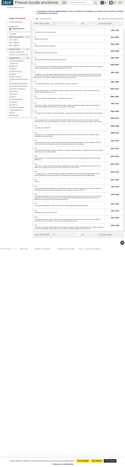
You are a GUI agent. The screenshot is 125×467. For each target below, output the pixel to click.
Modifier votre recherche (17, 18)
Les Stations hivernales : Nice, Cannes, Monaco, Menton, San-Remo (56, 84)
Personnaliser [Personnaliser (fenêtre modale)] (110, 461)
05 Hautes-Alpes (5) (15, 71)
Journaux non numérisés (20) (18, 54)
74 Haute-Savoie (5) (15, 77)
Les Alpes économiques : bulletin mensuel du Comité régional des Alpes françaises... (62, 205)
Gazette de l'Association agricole (45, 46)
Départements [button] (14, 58)
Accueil (9, 7)
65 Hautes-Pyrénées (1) (16, 107)
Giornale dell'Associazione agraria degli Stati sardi (50, 59)
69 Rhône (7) (13, 66)
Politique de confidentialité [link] (62, 464)
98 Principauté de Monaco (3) (18, 83)
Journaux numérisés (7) (16, 52)
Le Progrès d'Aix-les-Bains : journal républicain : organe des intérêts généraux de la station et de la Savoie (69, 113)
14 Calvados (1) (14, 91)
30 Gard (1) (12, 97)
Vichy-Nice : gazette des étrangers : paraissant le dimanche (54, 98)
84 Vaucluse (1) (14, 115)
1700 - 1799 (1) (13, 40)
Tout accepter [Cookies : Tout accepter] (83, 461)
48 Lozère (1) (13, 105)
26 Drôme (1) (13, 94)
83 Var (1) (12, 112)
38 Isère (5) (12, 74)
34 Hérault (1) (13, 102)
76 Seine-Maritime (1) (16, 110)
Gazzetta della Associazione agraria (46, 53)
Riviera (37, 181)
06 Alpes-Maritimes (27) (16, 61)
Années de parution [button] (16, 37)
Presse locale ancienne (36, 2)
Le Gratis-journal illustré (42, 128)
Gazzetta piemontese (41, 39)
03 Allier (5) (12, 69)
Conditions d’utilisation (42, 249)
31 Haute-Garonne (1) (16, 99)
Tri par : (36, 23)
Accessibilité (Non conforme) (66, 249)
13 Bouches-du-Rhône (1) (17, 89)
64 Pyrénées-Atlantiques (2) (18, 86)
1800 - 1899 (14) (14, 42)
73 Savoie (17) (13, 63)
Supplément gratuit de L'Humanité (46, 212)
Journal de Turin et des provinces (45, 32)
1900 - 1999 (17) (14, 45)
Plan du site (24, 249)
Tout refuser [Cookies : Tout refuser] (96, 461)
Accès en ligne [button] (14, 49)
